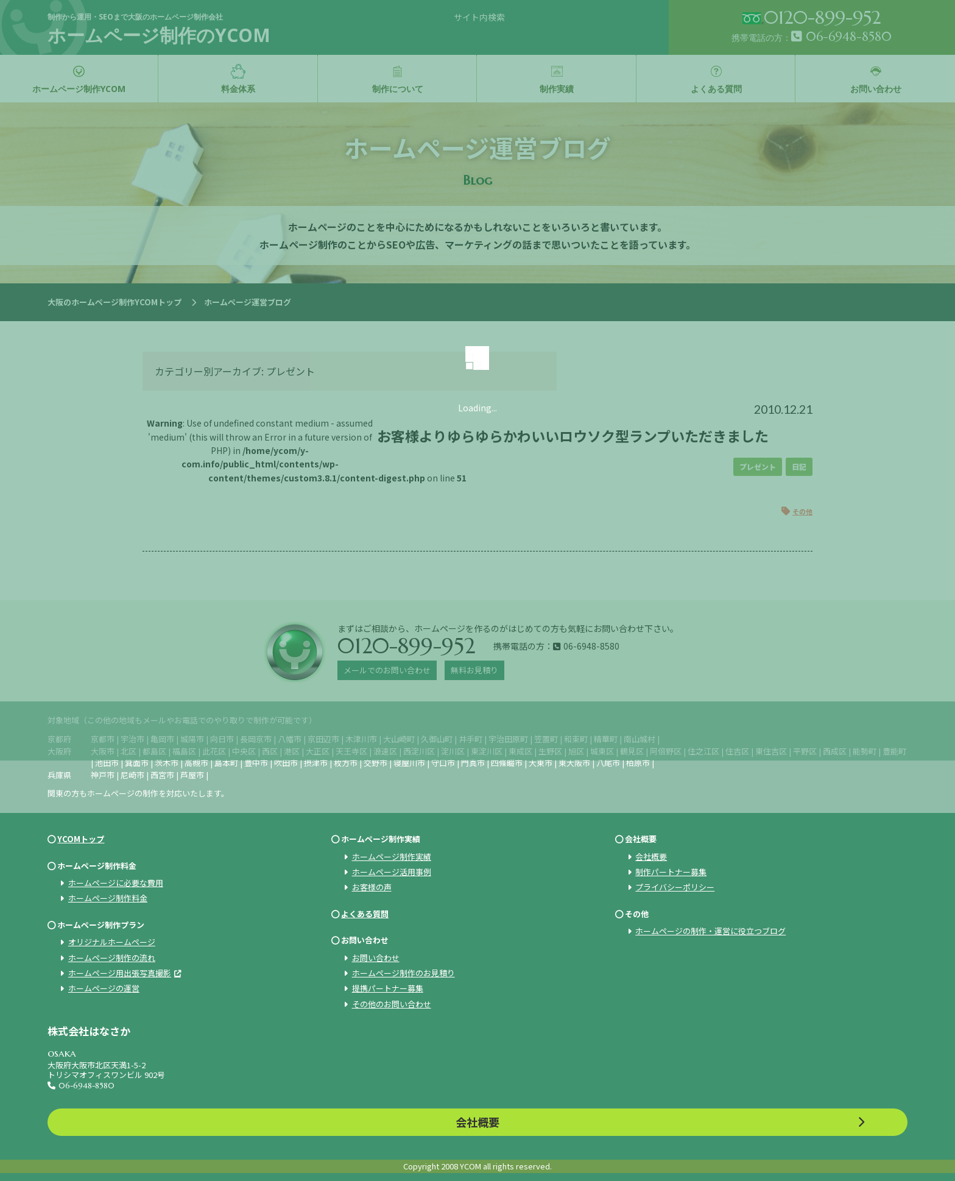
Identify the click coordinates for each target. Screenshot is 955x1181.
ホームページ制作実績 (391, 856)
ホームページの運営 (103, 988)
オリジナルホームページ (111, 942)
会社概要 (651, 856)
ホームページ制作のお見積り (403, 973)
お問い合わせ (376, 957)
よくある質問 (365, 914)
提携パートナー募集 (387, 988)
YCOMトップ (80, 839)
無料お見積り (474, 670)
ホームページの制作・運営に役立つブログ (710, 931)
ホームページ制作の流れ (111, 957)
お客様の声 (372, 887)
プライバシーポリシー (674, 887)
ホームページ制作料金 (107, 898)
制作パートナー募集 (671, 872)
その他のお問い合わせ (391, 1004)
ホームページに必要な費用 (115, 882)
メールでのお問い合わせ (387, 670)
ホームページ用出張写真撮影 (119, 973)
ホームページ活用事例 (391, 872)
